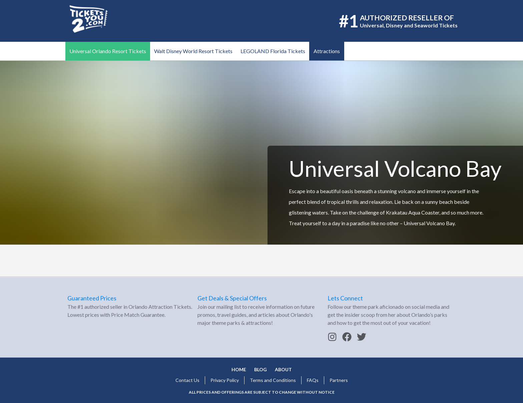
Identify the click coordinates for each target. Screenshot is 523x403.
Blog (260, 369)
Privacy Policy (224, 380)
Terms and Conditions (273, 380)
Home (238, 369)
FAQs (313, 380)
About (283, 369)
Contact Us (187, 380)
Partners (339, 380)
